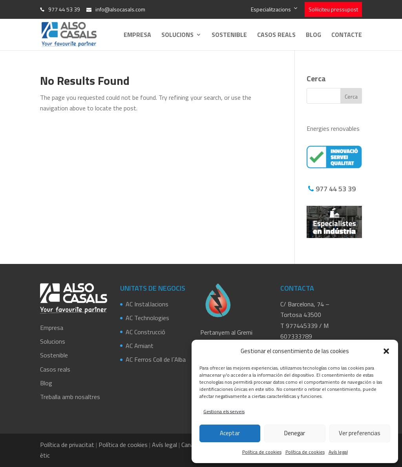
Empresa (137, 35)
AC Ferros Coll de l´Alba (156, 359)
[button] (386, 351)
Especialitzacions (271, 9)
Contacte (346, 35)
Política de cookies (261, 452)
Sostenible (229, 35)
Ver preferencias (359, 433)
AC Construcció (145, 332)
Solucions (177, 35)
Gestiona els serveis (224, 411)
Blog (313, 35)
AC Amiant (139, 345)
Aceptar (230, 433)
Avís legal (338, 452)
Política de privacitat (67, 444)
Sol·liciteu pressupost (333, 9)
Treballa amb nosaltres (70, 396)
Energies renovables (333, 128)
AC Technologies (147, 317)
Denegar (294, 433)
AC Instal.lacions (147, 304)
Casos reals (276, 35)
